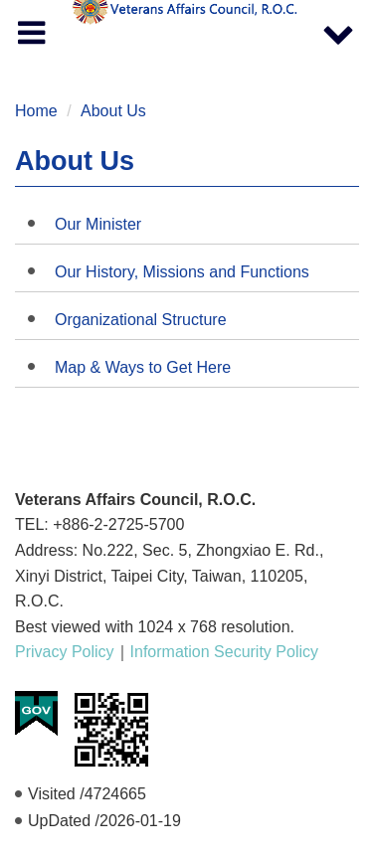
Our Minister (98, 224)
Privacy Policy (64, 651)
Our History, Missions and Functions (182, 271)
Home (36, 110)
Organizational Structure (141, 319)
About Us (113, 110)
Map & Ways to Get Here (143, 367)
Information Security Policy (224, 651)
